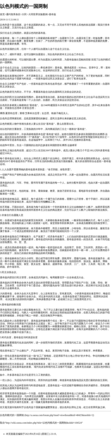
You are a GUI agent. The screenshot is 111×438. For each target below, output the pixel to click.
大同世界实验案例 (38, 14)
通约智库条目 (13, 14)
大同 (24, 14)
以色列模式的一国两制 (12, 415)
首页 (2, 14)
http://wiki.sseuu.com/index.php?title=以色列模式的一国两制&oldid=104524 (44, 422)
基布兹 (52, 14)
